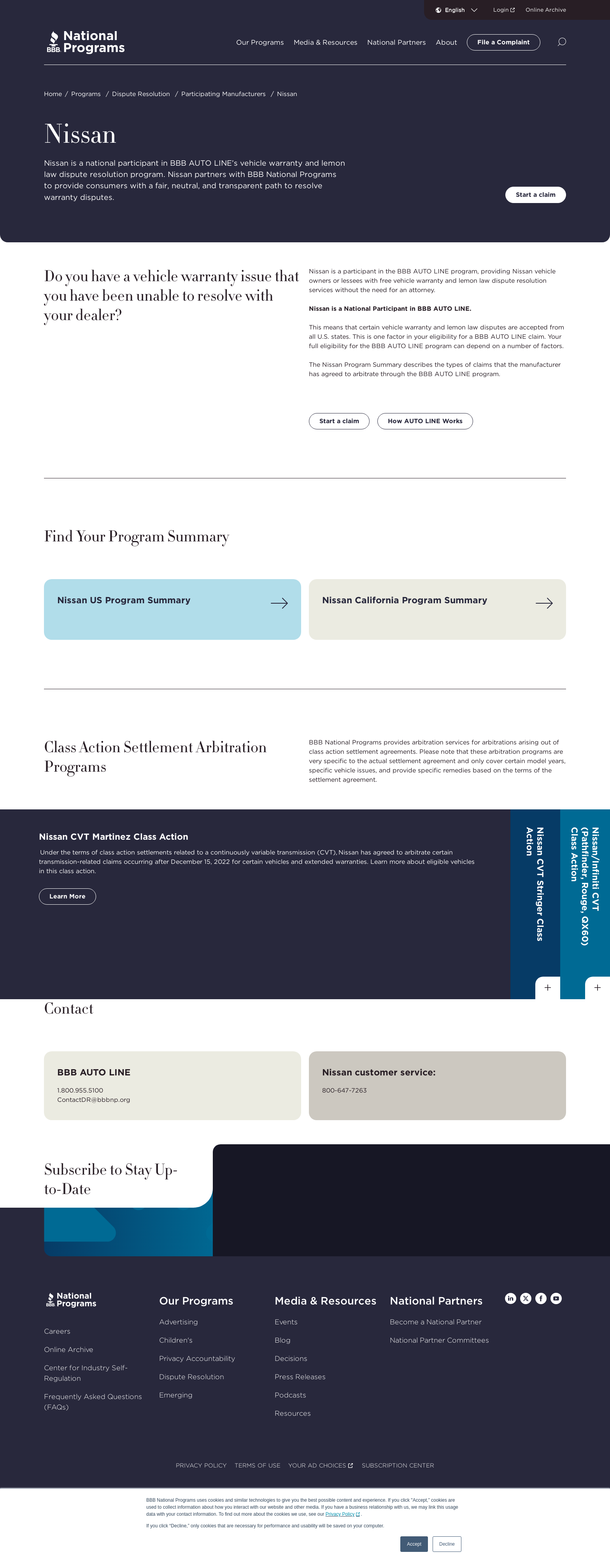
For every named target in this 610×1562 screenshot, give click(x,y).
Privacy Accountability (197, 1358)
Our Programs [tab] (260, 42)
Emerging (176, 1395)
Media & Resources (326, 1300)
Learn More (67, 896)
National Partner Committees (439, 1340)
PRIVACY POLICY (201, 1465)
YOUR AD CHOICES (317, 1465)
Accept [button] (414, 1544)
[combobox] (464, 10)
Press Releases (300, 1377)
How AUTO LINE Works (425, 421)
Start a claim (536, 194)
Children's (176, 1340)
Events (286, 1322)
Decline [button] (447, 1544)
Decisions (291, 1358)
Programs (86, 94)
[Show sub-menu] (547, 988)
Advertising (178, 1322)
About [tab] (446, 42)
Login (501, 10)
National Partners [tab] (396, 42)
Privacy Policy (340, 1514)
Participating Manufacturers (223, 94)
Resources (293, 1413)
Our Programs (196, 1300)
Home (53, 94)
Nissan (287, 94)
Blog (283, 1340)
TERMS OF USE (257, 1465)
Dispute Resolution (141, 94)
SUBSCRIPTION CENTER (398, 1465)
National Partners (436, 1300)
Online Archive (546, 10)
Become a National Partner (436, 1322)
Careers (57, 1331)
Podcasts (290, 1395)
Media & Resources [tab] (326, 42)
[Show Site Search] (562, 42)
